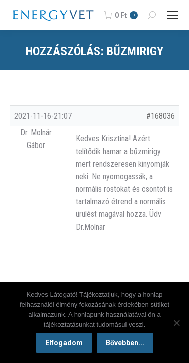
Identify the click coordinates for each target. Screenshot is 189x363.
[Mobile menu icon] (172, 15)
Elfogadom (64, 343)
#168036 (160, 116)
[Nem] (176, 323)
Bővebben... (125, 343)
